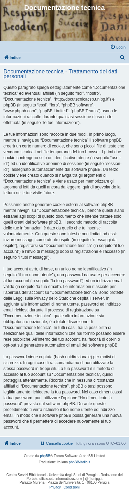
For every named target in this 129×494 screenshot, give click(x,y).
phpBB (45, 456)
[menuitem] (118, 47)
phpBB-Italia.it (79, 462)
